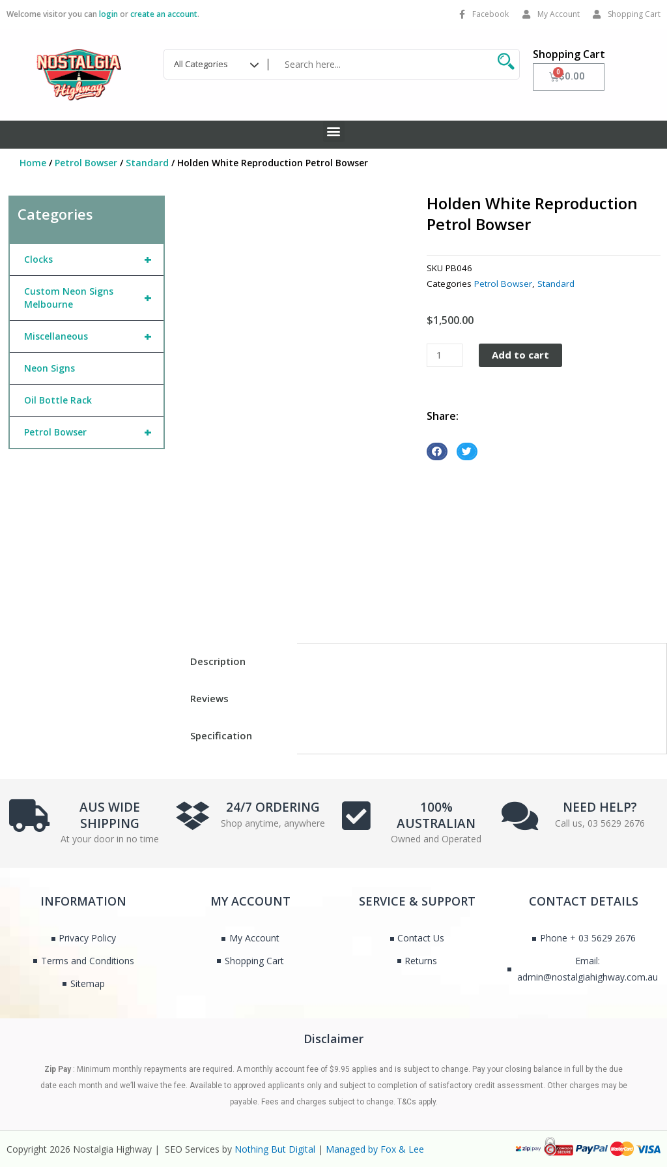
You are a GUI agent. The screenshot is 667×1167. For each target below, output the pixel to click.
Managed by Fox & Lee (375, 1149)
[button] (334, 131)
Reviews (209, 698)
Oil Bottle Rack (58, 400)
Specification (221, 735)
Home (33, 162)
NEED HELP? (600, 807)
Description (218, 661)
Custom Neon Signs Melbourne (93, 298)
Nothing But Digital (274, 1149)
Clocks (93, 259)
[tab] (234, 661)
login (108, 14)
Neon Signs (49, 368)
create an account (163, 14)
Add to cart (520, 354)
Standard (147, 162)
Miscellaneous (93, 336)
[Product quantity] (444, 355)
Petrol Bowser (86, 162)
